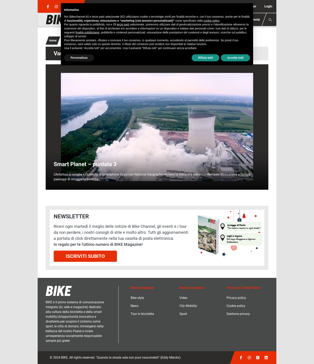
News (134, 306)
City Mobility (188, 306)
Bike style (137, 298)
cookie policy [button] (211, 20)
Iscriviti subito (85, 256)
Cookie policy (235, 306)
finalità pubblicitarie (87, 32)
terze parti (123, 24)
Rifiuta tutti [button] (205, 57)
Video (183, 298)
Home (53, 40)
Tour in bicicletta (142, 314)
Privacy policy (236, 298)
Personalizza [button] (79, 57)
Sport (183, 314)
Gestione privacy (238, 314)
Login (268, 6)
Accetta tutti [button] (235, 57)
